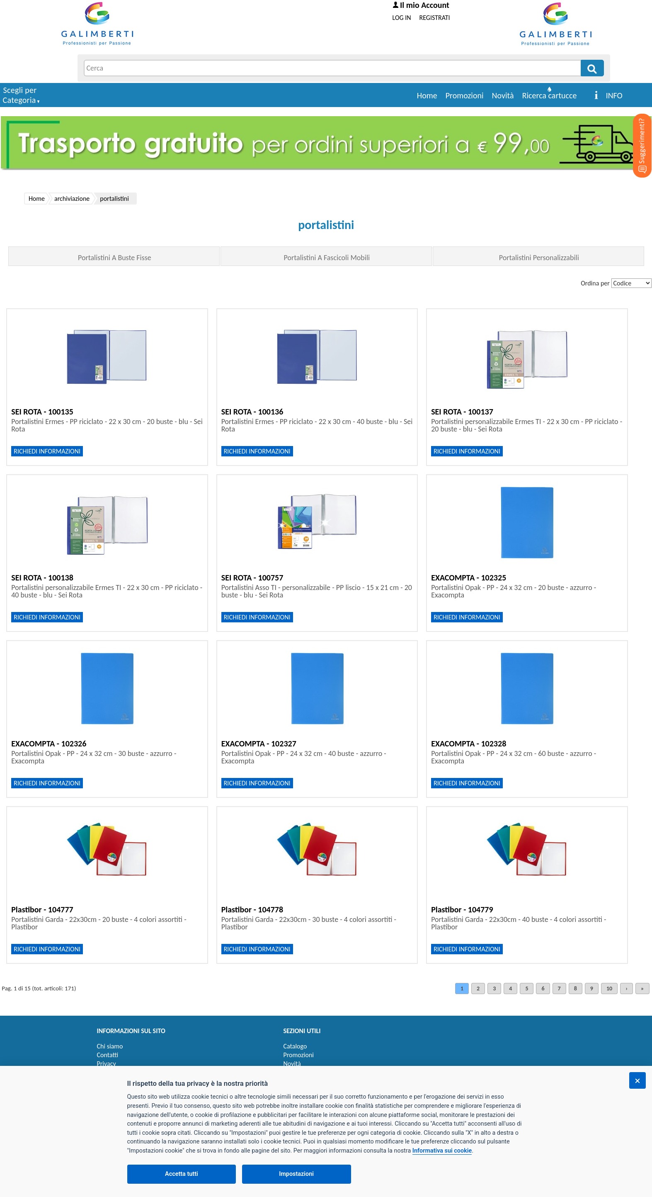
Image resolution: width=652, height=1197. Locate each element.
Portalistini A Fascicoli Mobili (327, 257)
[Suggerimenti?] (635, 133)
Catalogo (295, 1046)
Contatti (108, 1055)
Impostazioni (296, 1173)
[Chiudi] (637, 1080)
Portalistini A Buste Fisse (114, 257)
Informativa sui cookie (442, 1150)
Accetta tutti (181, 1173)
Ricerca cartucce (549, 95)
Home (427, 95)
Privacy (106, 1064)
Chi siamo (110, 1046)
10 (609, 988)
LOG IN (402, 18)
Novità (503, 95)
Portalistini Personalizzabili (539, 257)
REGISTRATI (434, 18)
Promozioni (465, 95)
